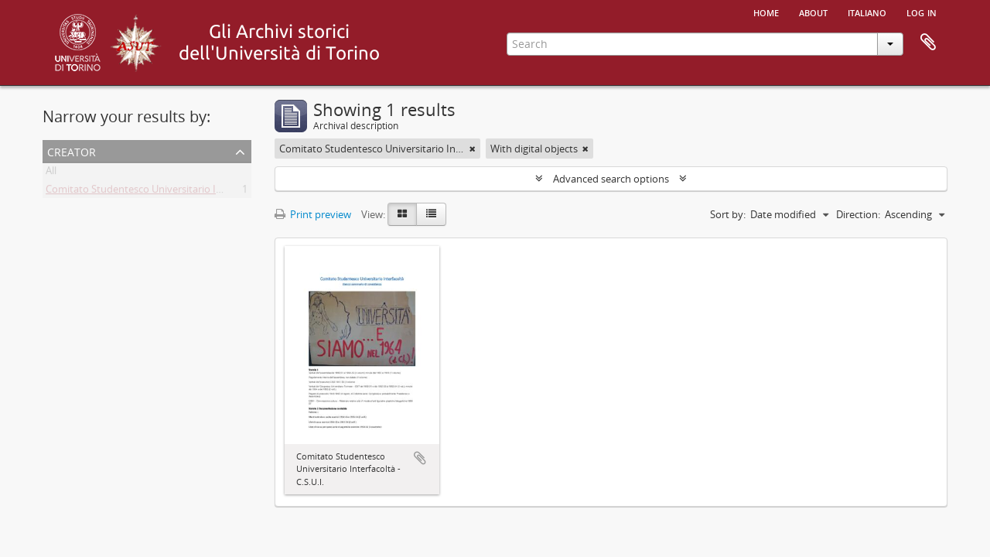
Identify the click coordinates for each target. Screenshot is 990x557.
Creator (71, 150)
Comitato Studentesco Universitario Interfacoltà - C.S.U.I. (175, 192)
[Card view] (402, 214)
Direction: (858, 214)
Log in (921, 11)
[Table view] (431, 214)
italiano (867, 11)
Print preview (313, 214)
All (51, 173)
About (813, 11)
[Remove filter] (472, 148)
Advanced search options (611, 179)
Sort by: (728, 214)
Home (766, 11)
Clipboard (928, 42)
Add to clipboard (420, 458)
